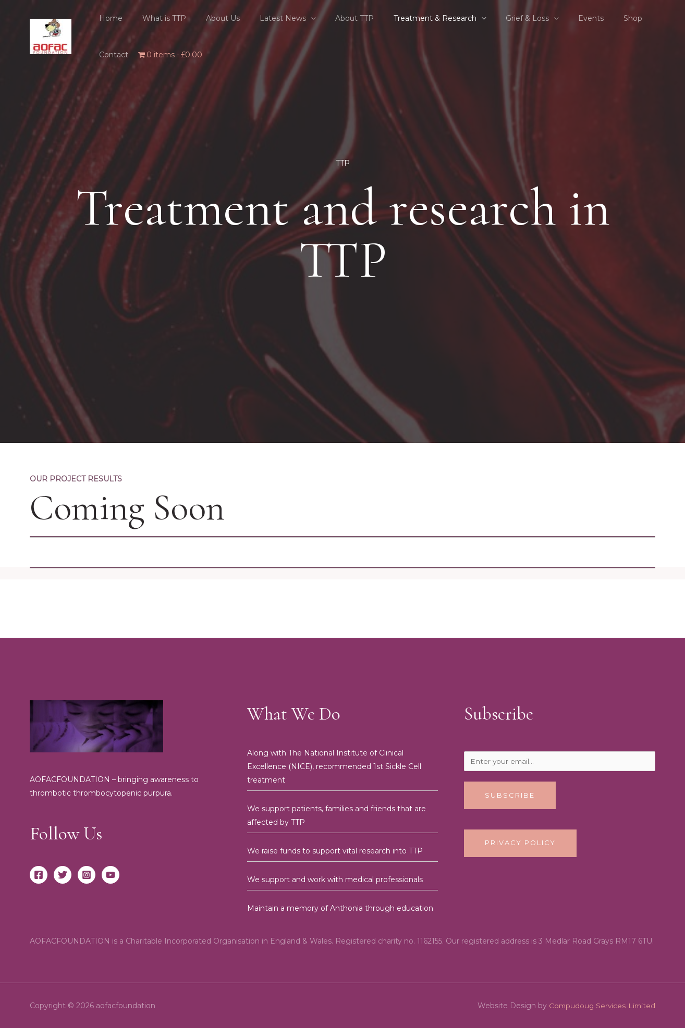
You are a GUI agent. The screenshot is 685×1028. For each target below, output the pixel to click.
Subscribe (510, 796)
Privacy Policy (521, 844)
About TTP (331, 18)
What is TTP (156, 18)
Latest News (264, 18)
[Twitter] (62, 875)
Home (108, 18)
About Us (210, 18)
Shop (588, 18)
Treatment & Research (406, 18)
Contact (627, 18)
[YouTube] (110, 875)
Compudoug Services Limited (600, 1005)
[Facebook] (38, 875)
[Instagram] (86, 875)
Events (552, 18)
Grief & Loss (493, 18)
